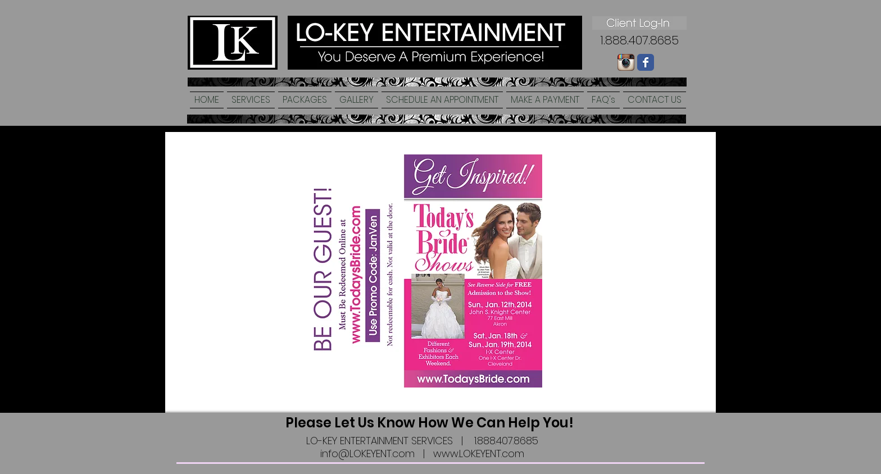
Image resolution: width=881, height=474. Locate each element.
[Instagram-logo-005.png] (625, 62)
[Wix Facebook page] (645, 62)
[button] (250, 100)
